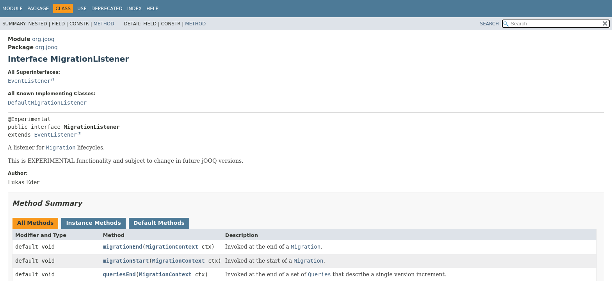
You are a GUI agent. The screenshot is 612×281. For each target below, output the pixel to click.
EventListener (29, 81)
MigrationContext (172, 247)
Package (38, 8)
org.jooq (43, 39)
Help (152, 8)
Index (134, 8)
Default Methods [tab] (159, 223)
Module (12, 8)
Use (82, 8)
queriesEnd (119, 274)
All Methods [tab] (35, 223)
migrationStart (126, 261)
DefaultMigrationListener (47, 103)
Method (104, 24)
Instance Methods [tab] (93, 223)
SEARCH (489, 24)
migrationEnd (122, 247)
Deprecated (107, 8)
